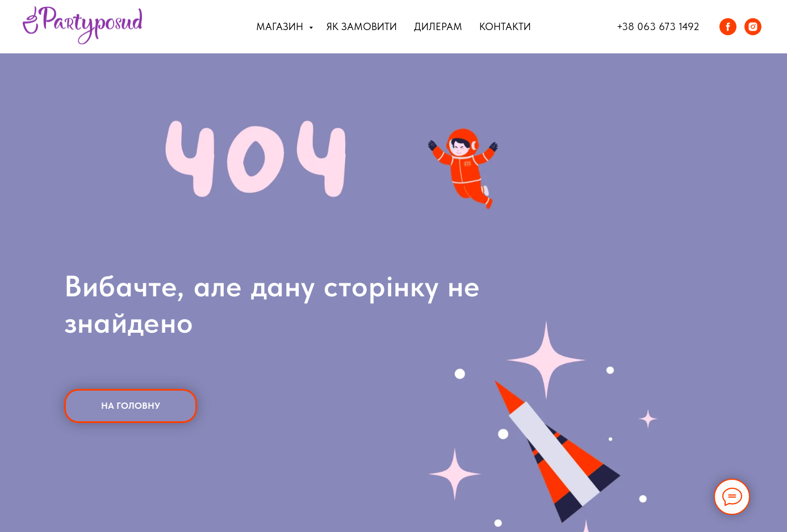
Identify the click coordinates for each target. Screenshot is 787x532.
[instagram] (752, 26)
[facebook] (727, 26)
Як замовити (361, 26)
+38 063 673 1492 (658, 26)
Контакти (505, 26)
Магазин (281, 26)
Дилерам (438, 26)
